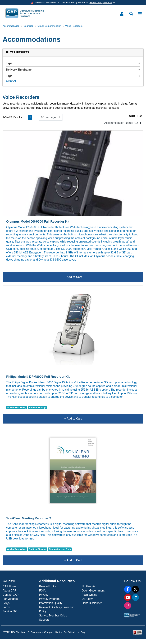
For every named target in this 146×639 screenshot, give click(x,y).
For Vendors (10, 598)
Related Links (47, 586)
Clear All (11, 80)
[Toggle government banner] (73, 2)
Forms (6, 607)
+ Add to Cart (96, 277)
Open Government (93, 590)
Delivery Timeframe (73, 69)
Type (73, 63)
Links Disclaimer (92, 603)
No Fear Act (89, 586)
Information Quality (50, 603)
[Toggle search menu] (131, 13)
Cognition (28, 26)
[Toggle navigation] (139, 13)
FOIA (42, 590)
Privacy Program (49, 598)
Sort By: (135, 116)
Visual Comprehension (49, 26)
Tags (73, 76)
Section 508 (10, 611)
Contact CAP (11, 594)
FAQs (6, 603)
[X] (135, 589)
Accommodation (11, 26)
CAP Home (9, 586)
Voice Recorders (74, 26)
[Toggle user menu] (121, 13)
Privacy (43, 594)
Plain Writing (89, 594)
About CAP (9, 590)
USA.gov (87, 598)
